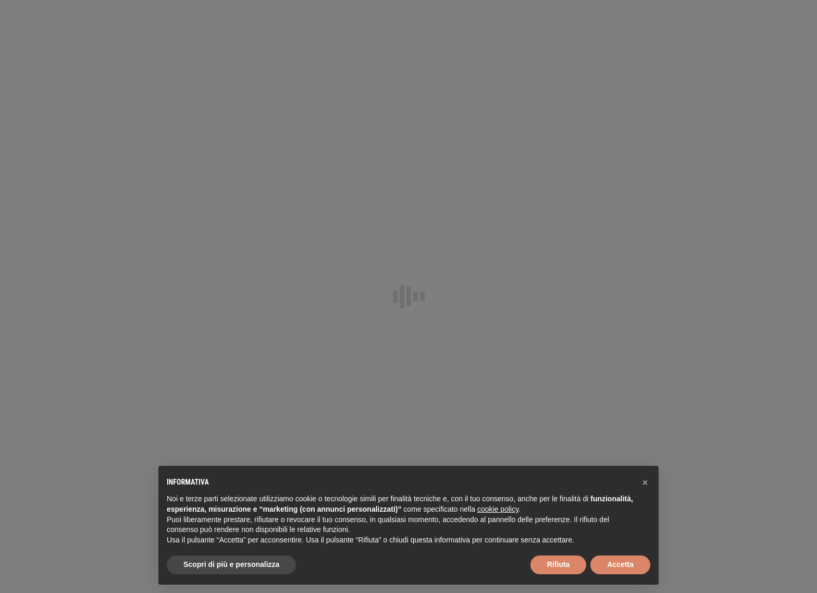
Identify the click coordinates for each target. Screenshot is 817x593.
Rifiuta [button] (558, 564)
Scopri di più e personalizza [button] (231, 564)
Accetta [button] (620, 564)
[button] (645, 482)
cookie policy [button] (497, 509)
